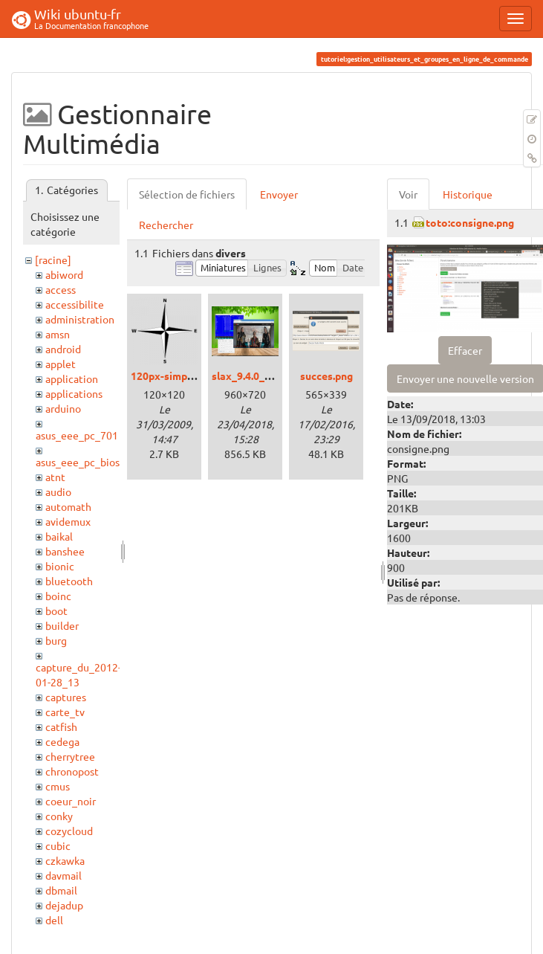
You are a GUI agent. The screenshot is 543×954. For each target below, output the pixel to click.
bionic (59, 566)
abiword (64, 274)
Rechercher (166, 224)
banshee (65, 551)
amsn (57, 334)
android (63, 348)
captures (65, 696)
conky (59, 815)
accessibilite (74, 304)
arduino (63, 408)
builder (62, 625)
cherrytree (70, 756)
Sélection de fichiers (187, 194)
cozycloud (69, 830)
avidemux (68, 521)
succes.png (326, 375)
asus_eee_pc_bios (78, 461)
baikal (59, 536)
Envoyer (279, 194)
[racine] (53, 259)
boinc (58, 595)
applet (60, 363)
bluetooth (69, 580)
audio (58, 491)
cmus (57, 786)
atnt (55, 476)
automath (68, 506)
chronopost (72, 771)
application (71, 378)
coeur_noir (70, 801)
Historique (467, 194)
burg (56, 640)
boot (56, 610)
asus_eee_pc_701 (77, 435)
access (60, 289)
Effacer (465, 350)
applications (74, 393)
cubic (58, 845)
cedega (62, 741)
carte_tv (65, 711)
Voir (408, 194)
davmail (63, 875)
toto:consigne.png (470, 222)
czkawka (65, 860)
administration (79, 319)
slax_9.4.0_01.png (254, 375)
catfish (61, 726)
